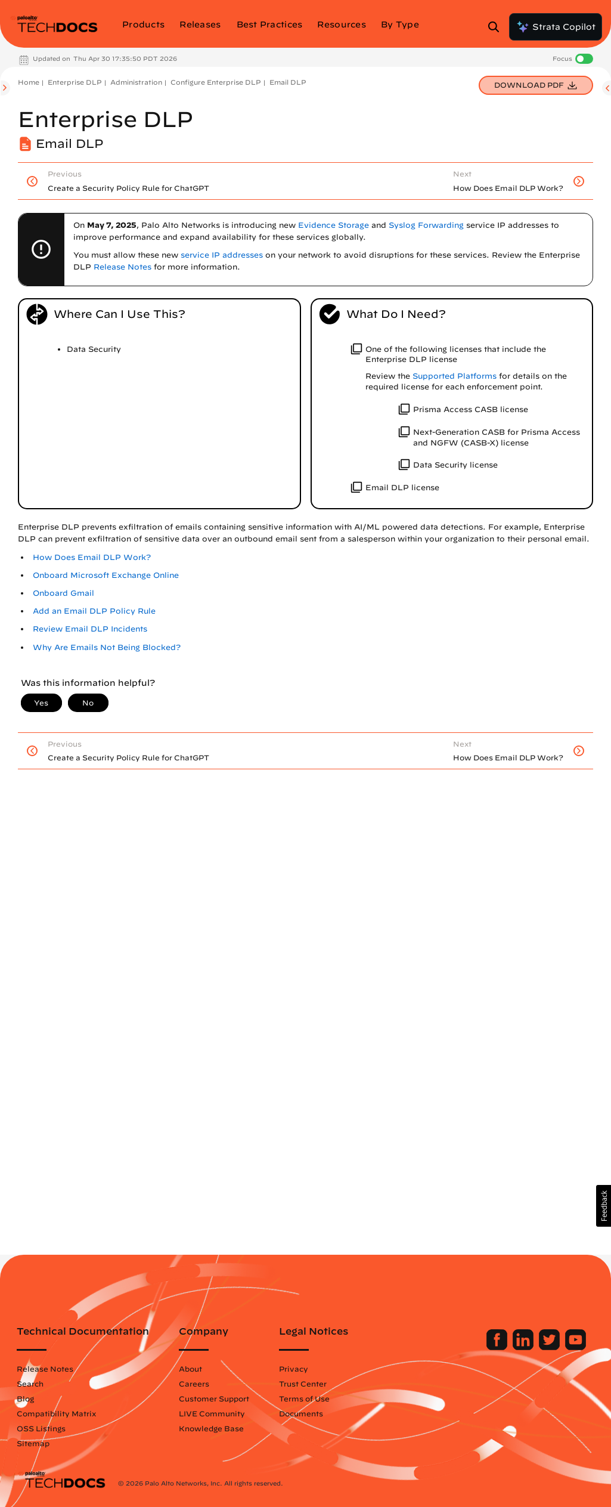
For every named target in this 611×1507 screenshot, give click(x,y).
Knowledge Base (211, 1428)
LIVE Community (212, 1413)
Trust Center (303, 1383)
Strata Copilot (556, 27)
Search (30, 1383)
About (190, 1368)
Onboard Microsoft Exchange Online (106, 575)
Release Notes (45, 1368)
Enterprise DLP (75, 82)
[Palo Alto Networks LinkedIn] (524, 1347)
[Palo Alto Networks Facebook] (498, 1347)
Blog (25, 1398)
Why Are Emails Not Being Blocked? (107, 647)
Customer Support (214, 1398)
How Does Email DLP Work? (92, 557)
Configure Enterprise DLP (215, 82)
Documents (301, 1413)
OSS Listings (41, 1428)
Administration (136, 82)
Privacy (293, 1368)
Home (28, 82)
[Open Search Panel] (497, 26)
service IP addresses (222, 254)
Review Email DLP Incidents (90, 628)
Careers (194, 1383)
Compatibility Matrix (56, 1413)
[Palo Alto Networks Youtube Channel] (575, 1347)
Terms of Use (304, 1398)
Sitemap (33, 1443)
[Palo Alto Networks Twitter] (550, 1347)
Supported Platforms (454, 376)
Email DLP (287, 82)
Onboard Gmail (63, 593)
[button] (603, 1206)
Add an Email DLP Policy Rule (94, 610)
